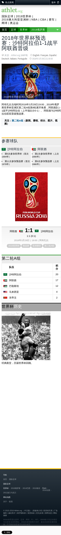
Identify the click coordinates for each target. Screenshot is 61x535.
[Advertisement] (30, 401)
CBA (43, 19)
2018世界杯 (23, 16)
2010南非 (36, 488)
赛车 (52, 19)
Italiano (13, 58)
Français (44, 55)
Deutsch (5, 58)
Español (52, 55)
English (36, 55)
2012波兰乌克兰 (9, 493)
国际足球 (7, 16)
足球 (13, 29)
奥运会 (14, 23)
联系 (11, 502)
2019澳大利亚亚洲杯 (15, 19)
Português (22, 58)
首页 (4, 29)
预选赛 (26, 246)
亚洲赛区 (37, 246)
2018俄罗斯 (38, 29)
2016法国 (46, 490)
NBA (34, 19)
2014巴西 (26, 488)
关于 (5, 502)
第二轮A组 (17, 120)
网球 (4, 23)
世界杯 (24, 29)
